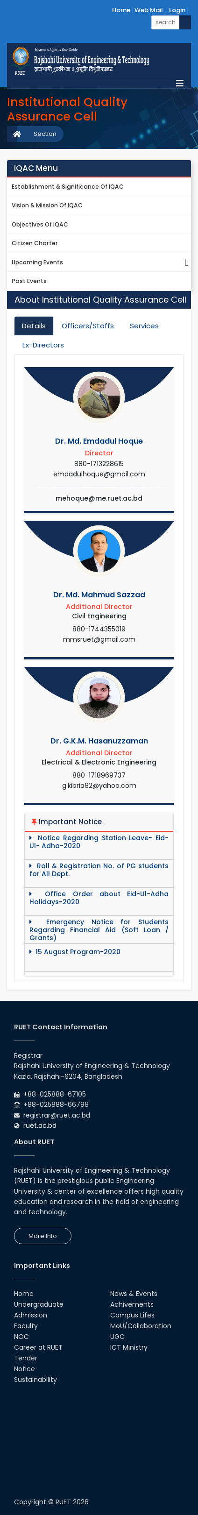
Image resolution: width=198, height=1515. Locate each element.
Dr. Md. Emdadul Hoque (99, 441)
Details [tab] (34, 326)
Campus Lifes (132, 1315)
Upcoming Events (101, 262)
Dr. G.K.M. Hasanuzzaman (99, 741)
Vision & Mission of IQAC (47, 205)
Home (121, 10)
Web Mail (148, 10)
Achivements (132, 1304)
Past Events (29, 281)
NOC (21, 1336)
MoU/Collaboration (140, 1326)
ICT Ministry (129, 1347)
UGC (117, 1336)
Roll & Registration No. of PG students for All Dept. (99, 870)
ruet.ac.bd (40, 1125)
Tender (25, 1358)
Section (45, 133)
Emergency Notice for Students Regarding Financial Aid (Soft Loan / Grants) (99, 930)
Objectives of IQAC (40, 224)
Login (177, 10)
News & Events (133, 1293)
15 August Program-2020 (74, 952)
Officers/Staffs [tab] (88, 326)
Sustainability (35, 1379)
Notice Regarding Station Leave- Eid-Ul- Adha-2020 (99, 842)
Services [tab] (144, 326)
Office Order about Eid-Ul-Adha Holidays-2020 (99, 898)
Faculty (26, 1326)
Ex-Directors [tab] (43, 345)
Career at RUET (38, 1347)
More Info (42, 1236)
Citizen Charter (35, 243)
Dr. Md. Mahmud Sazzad (99, 594)
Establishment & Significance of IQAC (68, 187)
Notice (24, 1368)
